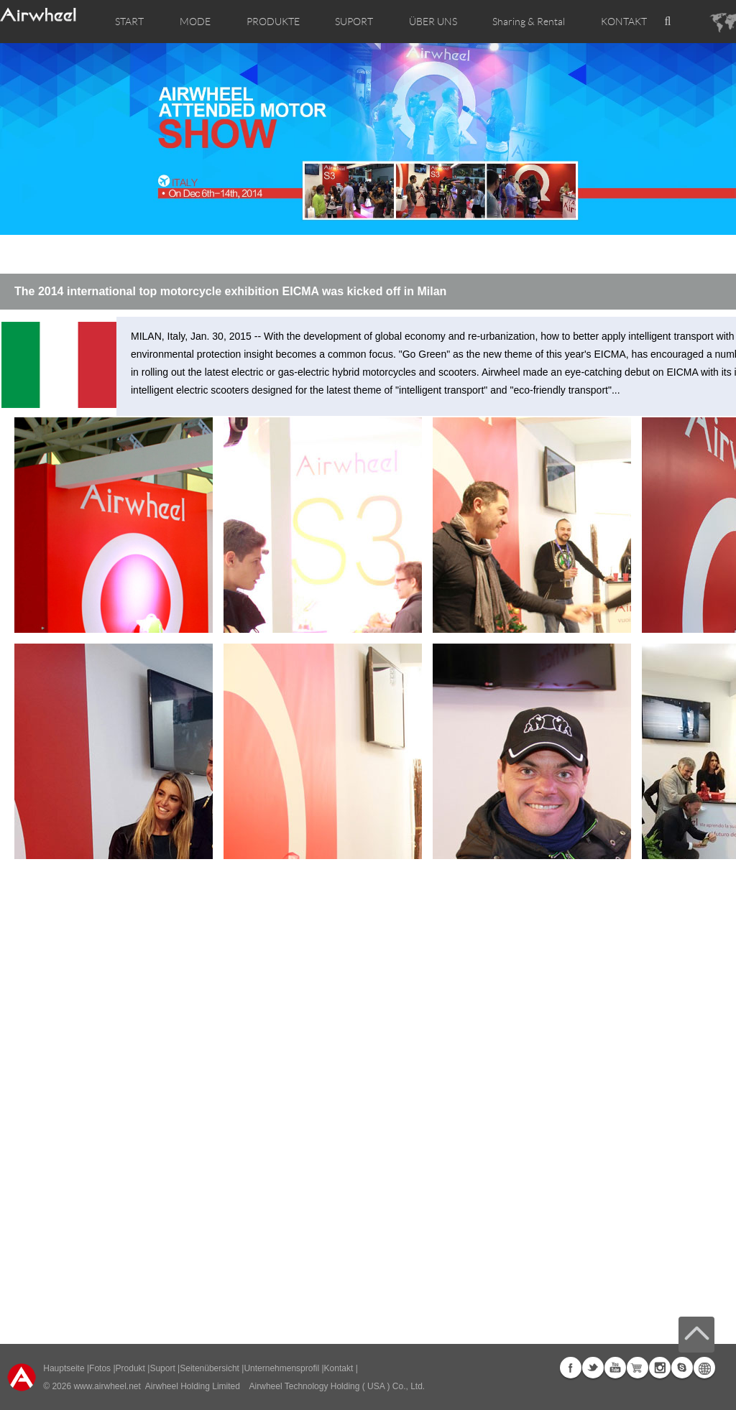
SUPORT (354, 21)
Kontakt (339, 1368)
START (129, 21)
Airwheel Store (637, 1367)
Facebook (570, 1367)
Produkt (130, 1368)
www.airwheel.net (106, 1386)
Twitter (593, 1367)
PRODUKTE (273, 21)
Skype (682, 1367)
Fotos (100, 1368)
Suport (162, 1368)
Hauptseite (63, 1368)
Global (704, 1367)
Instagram (660, 1367)
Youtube (615, 1367)
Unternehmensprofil (281, 1368)
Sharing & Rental (528, 21)
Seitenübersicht (209, 1368)
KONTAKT (624, 21)
